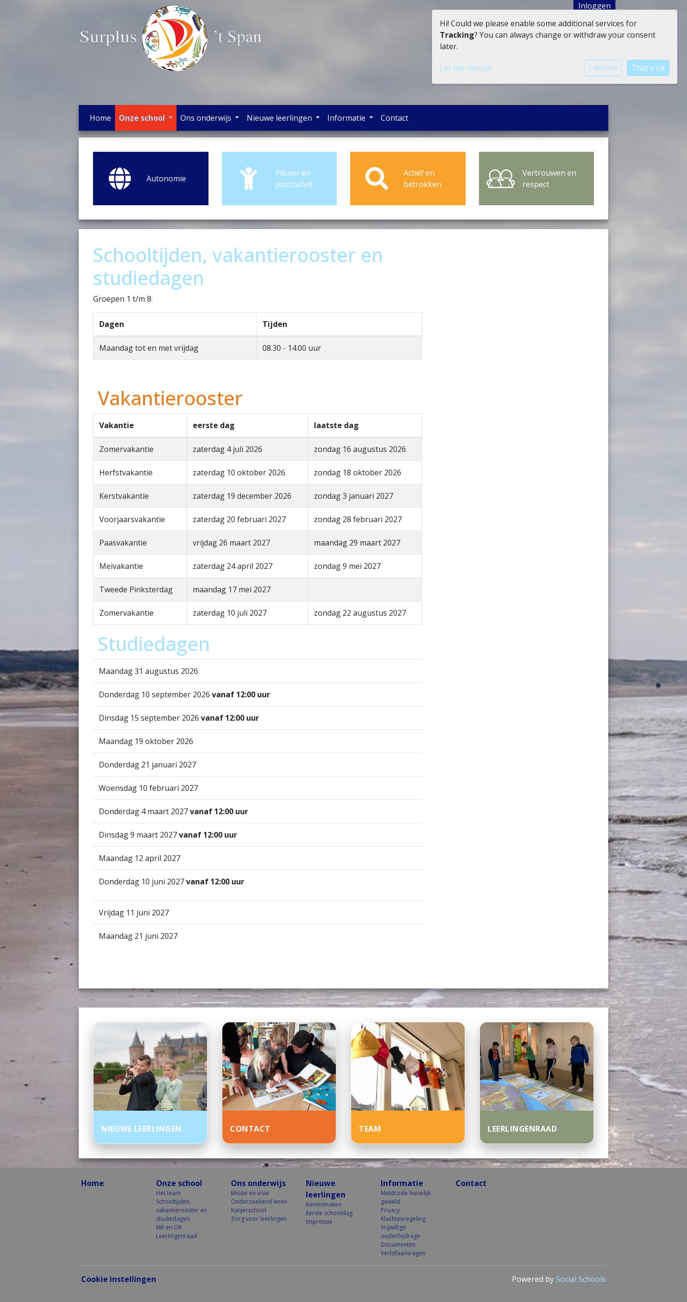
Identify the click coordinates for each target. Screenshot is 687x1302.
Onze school (143, 118)
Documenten (398, 1244)
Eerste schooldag (329, 1213)
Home (100, 118)
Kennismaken (324, 1204)
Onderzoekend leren (259, 1201)
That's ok (648, 68)
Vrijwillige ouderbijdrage (400, 1231)
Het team (168, 1193)
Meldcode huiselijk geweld (406, 1197)
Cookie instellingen (118, 1279)
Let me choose (466, 68)
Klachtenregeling (403, 1219)
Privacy (390, 1210)
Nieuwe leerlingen (280, 118)
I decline (603, 68)
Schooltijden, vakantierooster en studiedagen (181, 1210)
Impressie (319, 1222)
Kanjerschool (248, 1210)
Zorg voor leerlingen (259, 1219)
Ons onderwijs (206, 118)
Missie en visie (250, 1193)
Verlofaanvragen (403, 1253)
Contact (394, 118)
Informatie (347, 118)
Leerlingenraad (176, 1236)
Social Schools (581, 1279)
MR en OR (169, 1227)
